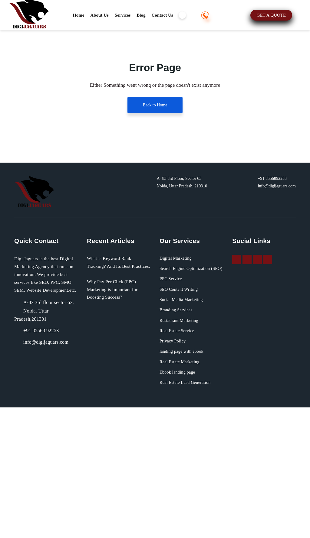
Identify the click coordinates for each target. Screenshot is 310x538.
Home (79, 15)
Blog (148, 15)
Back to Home (155, 114)
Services (127, 15)
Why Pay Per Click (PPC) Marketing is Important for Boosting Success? (117, 421)
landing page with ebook (186, 482)
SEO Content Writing (182, 420)
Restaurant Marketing (183, 451)
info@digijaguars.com (273, 309)
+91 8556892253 (63, 41)
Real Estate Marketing (183, 492)
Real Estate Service (180, 461)
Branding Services (179, 441)
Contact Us (172, 15)
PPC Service (172, 410)
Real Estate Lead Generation (191, 513)
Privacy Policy (174, 472)
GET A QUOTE (109, 41)
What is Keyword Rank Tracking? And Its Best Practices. (112, 389)
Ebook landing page (181, 503)
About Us (102, 15)
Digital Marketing (178, 381)
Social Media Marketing (185, 430)
